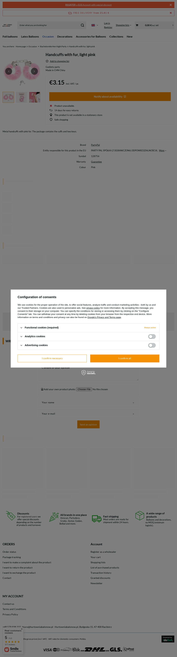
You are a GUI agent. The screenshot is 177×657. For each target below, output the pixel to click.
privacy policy (93, 308)
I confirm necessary (52, 358)
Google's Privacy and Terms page (104, 317)
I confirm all (124, 358)
